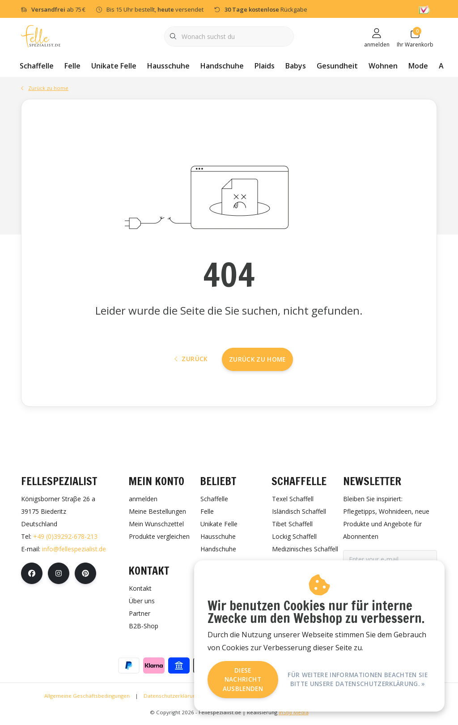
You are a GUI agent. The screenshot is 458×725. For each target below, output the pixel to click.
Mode (418, 66)
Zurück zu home (257, 360)
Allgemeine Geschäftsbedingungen (87, 697)
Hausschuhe (168, 66)
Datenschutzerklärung (171, 697)
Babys (295, 66)
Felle (72, 66)
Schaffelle (37, 66)
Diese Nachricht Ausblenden (243, 679)
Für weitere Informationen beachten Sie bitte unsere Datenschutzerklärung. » (358, 679)
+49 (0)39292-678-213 (65, 537)
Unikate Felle (113, 66)
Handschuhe (222, 66)
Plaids (264, 66)
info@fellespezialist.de (74, 550)
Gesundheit (337, 66)
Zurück (191, 360)
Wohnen (383, 66)
